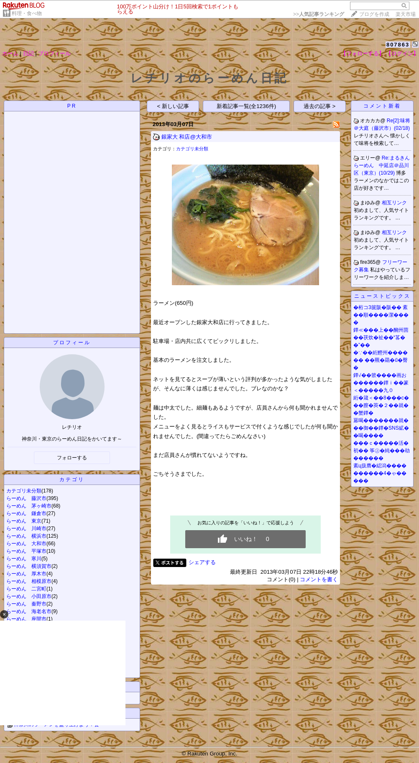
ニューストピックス (382, 296)
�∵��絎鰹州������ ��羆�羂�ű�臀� (380, 360)
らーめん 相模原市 (28, 581)
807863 (397, 44)
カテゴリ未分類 (23, 491)
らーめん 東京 (23, 521)
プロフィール (54, 53)
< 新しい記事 (173, 106)
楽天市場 (406, 14)
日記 (28, 53)
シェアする (202, 562)
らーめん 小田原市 (28, 596)
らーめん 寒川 (23, 559)
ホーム (10, 53)
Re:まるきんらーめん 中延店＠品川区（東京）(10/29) (382, 165)
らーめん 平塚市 (26, 551)
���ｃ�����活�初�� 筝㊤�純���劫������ (381, 450)
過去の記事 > (320, 106)
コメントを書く (319, 579)
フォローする (72, 458)
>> (318, 14)
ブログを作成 (374, 14)
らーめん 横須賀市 (28, 566)
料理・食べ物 (27, 13)
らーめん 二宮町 (26, 589)
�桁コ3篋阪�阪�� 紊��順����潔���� (381, 314)
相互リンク (394, 203)
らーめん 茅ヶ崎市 (28, 506)
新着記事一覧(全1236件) (246, 106)
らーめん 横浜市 (26, 536)
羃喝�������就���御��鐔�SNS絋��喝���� (381, 428)
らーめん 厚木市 (26, 574)
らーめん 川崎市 (26, 528)
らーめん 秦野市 (26, 604)
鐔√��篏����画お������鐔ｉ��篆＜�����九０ (381, 382)
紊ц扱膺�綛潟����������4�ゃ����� (379, 473)
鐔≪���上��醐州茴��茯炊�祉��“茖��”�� (381, 337)
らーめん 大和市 (26, 543)
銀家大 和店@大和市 (186, 137)
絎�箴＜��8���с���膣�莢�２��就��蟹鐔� (381, 405)
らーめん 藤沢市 (26, 498)
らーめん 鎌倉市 (26, 513)
